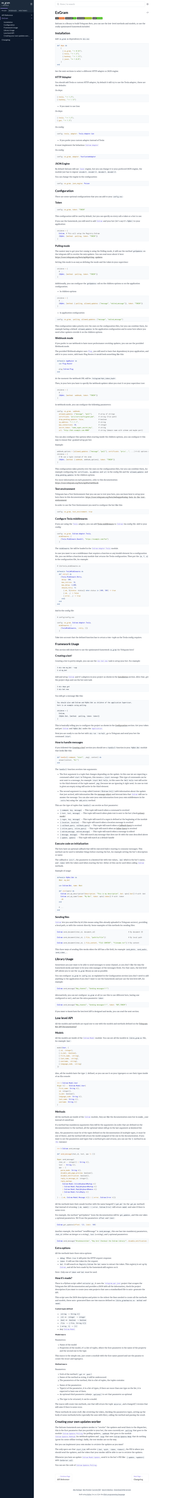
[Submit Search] (58, 4)
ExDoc (89, 1494)
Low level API (9, 33)
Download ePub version (122, 1490)
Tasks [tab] (23, 11)
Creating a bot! (78, 747)
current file (96, 1490)
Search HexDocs (107, 1490)
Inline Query (121, 828)
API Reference (7, 15)
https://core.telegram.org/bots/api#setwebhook (76, 483)
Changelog (6, 40)
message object (104, 794)
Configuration (9, 25)
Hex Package (77, 1490)
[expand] (32, 15)
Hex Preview (87, 1490)
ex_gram (6, 2)
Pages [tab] (4, 11)
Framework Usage (11, 27)
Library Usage (9, 30)
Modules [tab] (13, 11)
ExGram (5, 18)
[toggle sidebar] (31, 3)
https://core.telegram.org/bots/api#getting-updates (78, 257)
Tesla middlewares (105, 524)
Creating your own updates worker (17, 36)
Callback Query (125, 825)
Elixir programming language (114, 1494)
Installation (8, 22)
